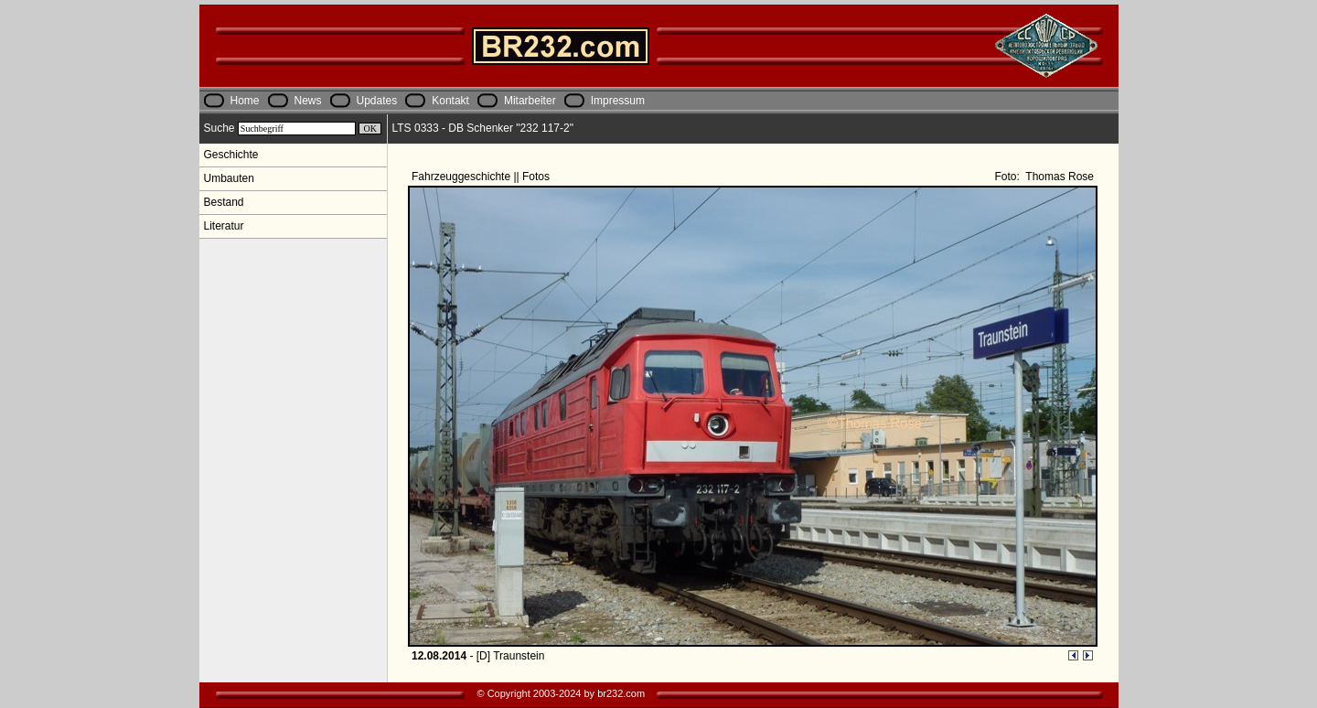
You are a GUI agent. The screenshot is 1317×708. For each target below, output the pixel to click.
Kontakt (450, 100)
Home (245, 100)
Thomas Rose (1058, 176)
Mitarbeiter (530, 100)
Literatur (224, 226)
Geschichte (231, 154)
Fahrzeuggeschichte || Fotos (482, 176)
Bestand (224, 202)
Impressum (618, 100)
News (308, 100)
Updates (377, 100)
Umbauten (229, 178)
